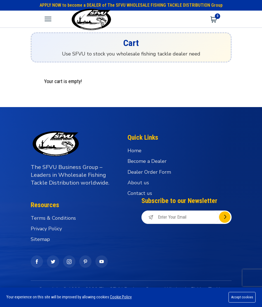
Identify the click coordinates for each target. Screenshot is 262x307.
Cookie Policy (121, 297)
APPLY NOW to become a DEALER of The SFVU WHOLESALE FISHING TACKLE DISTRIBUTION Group (131, 5)
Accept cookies (241, 297)
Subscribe (224, 217)
